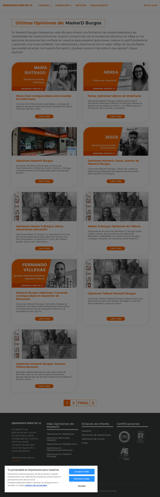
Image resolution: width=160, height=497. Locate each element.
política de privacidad (36, 485)
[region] (51, 478)
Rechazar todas (82, 479)
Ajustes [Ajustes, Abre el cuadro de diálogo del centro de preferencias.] (82, 486)
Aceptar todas (82, 471)
